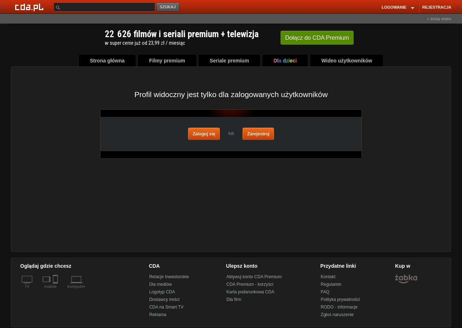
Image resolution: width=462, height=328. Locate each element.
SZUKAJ (168, 7)
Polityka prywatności (340, 299)
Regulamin (331, 284)
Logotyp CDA (162, 291)
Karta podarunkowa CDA (250, 291)
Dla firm (233, 299)
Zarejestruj (258, 133)
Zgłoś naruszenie (337, 314)
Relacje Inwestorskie (169, 276)
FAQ (325, 291)
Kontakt (328, 276)
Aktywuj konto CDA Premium (254, 276)
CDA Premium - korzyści (249, 284)
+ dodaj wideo (439, 19)
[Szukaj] (104, 7)
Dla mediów (160, 284)
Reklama (157, 314)
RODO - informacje (339, 307)
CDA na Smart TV (166, 307)
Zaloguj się (204, 133)
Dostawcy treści (164, 299)
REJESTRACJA (437, 7)
